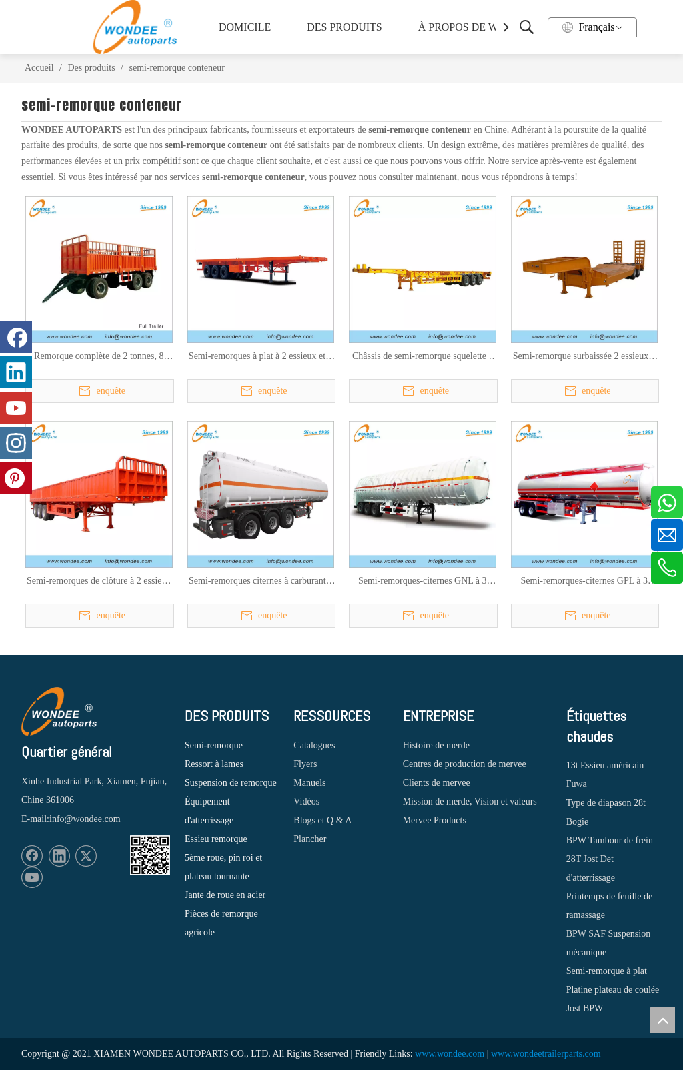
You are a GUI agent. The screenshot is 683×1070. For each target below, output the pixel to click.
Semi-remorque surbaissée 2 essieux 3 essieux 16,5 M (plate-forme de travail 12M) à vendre (584, 357)
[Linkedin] (59, 856)
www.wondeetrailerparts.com (546, 1054)
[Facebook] (32, 856)
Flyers (305, 764)
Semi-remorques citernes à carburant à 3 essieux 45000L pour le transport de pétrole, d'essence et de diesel (260, 582)
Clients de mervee (436, 783)
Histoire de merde (436, 745)
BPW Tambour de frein (609, 840)
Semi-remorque (214, 745)
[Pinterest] (16, 478)
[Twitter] (86, 856)
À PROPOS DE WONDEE (473, 27)
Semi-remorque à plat (606, 971)
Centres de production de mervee (464, 764)
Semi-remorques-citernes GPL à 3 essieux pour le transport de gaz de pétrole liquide (584, 582)
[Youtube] (32, 877)
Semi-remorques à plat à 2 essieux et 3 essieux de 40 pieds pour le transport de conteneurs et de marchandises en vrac (261, 357)
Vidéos (306, 801)
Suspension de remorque (231, 783)
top (662, 1020)
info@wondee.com (85, 819)
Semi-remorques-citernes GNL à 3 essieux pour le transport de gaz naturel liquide (423, 582)
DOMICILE (245, 27)
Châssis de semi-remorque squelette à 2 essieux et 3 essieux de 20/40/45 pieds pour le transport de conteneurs (422, 357)
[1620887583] (150, 855)
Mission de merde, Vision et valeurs (470, 801)
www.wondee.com (449, 1054)
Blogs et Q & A (322, 820)
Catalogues (314, 745)
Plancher (309, 839)
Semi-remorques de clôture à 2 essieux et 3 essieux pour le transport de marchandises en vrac (99, 582)
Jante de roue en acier (225, 895)
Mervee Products (434, 820)
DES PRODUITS (344, 27)
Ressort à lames (214, 764)
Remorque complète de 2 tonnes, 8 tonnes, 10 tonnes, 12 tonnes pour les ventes (99, 357)
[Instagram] (16, 443)
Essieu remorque (216, 839)
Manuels (309, 783)
